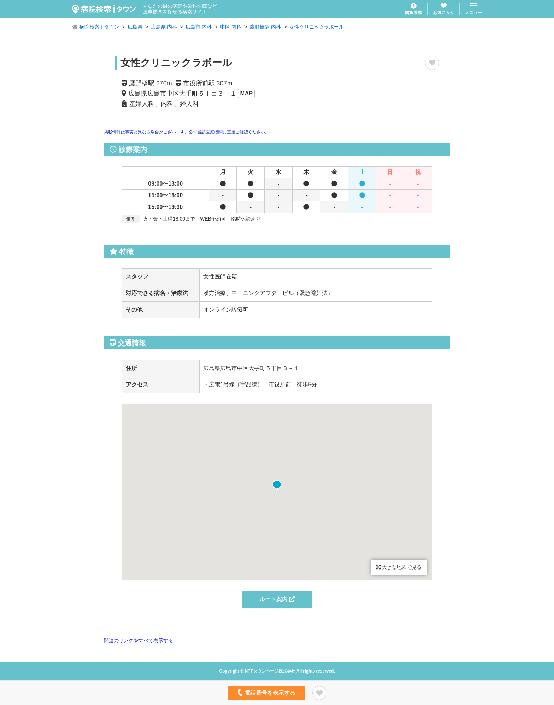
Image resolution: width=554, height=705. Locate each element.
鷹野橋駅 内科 (265, 27)
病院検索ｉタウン (99, 27)
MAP (246, 93)
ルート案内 (277, 599)
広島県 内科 (164, 27)
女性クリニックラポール (316, 27)
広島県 (135, 27)
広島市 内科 (198, 27)
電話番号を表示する (265, 693)
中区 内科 (230, 27)
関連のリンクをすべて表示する (138, 640)
